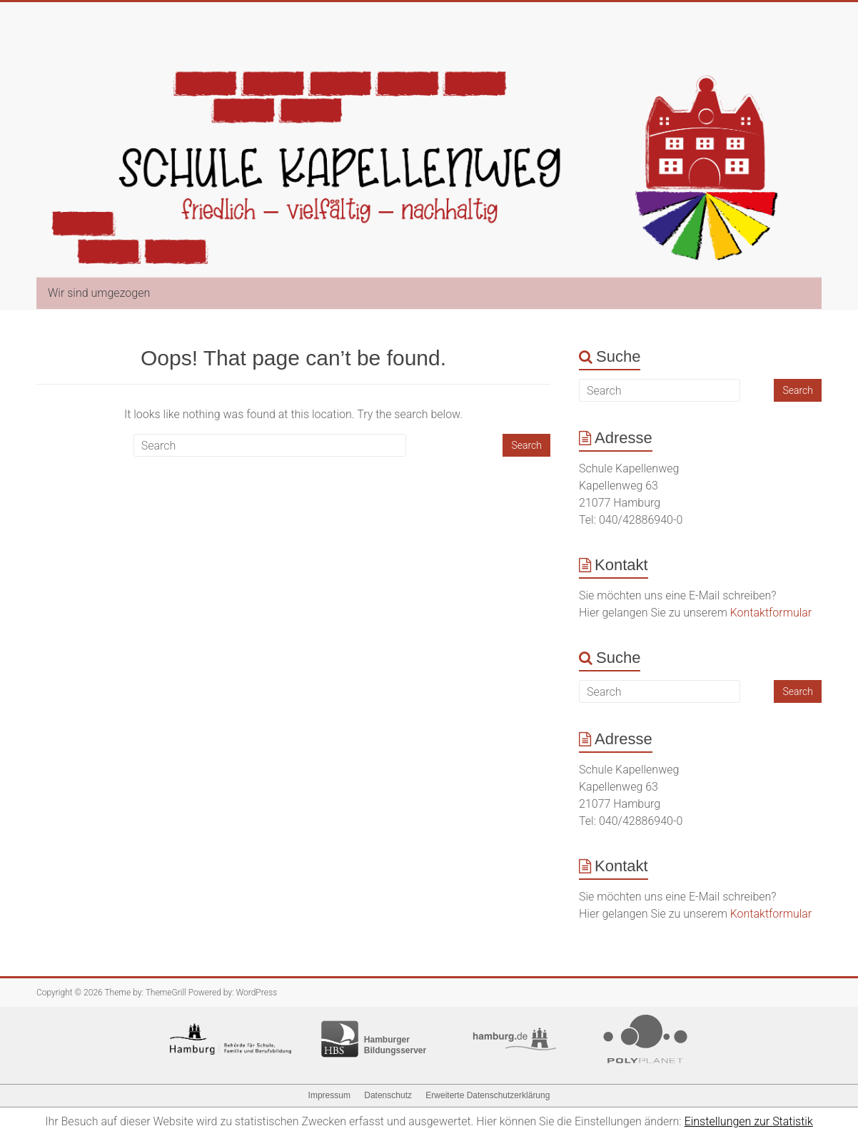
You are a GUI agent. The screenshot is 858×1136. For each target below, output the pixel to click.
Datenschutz (388, 1095)
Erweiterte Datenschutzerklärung (487, 1095)
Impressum (329, 1095)
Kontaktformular (771, 612)
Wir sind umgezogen (99, 293)
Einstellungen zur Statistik (749, 1121)
